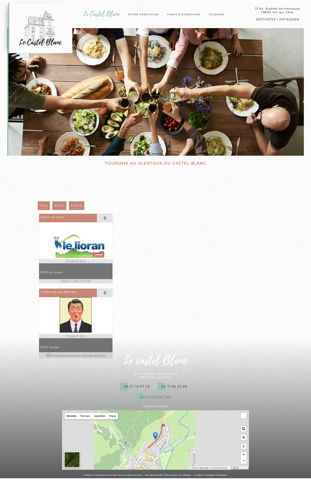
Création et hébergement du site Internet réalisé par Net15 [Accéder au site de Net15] (113, 475)
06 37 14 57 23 (137, 386)
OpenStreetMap (219, 468)
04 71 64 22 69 (174, 386)
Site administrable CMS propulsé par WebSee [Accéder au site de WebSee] (168, 475)
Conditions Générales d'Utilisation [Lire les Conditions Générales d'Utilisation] (210, 475)
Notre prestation (143, 14)
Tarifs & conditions (183, 14)
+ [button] (243, 455)
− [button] (243, 461)
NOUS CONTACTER (155, 397)
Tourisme (216, 14)
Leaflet (194, 468)
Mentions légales (155, 406)
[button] (244, 416)
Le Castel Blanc (101, 14)
